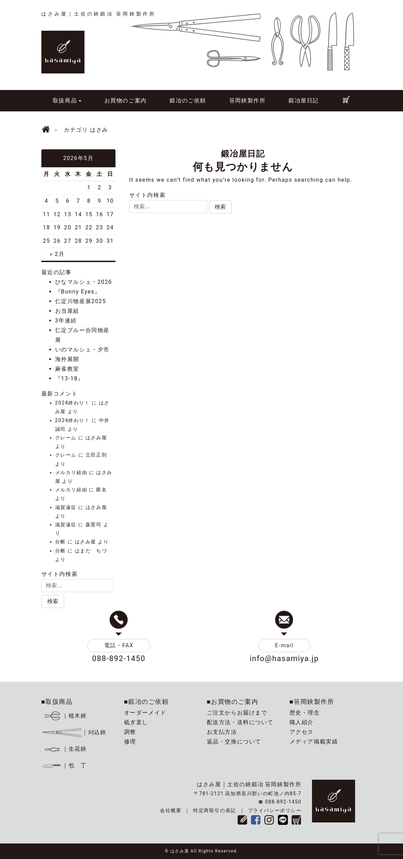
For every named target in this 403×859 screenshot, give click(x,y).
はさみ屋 (96, 438)
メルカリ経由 (71, 473)
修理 (130, 741)
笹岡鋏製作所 (247, 100)
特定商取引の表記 (214, 810)
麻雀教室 (67, 369)
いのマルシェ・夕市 (82, 349)
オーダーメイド (145, 712)
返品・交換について (234, 741)
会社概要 (170, 810)
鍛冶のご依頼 (188, 100)
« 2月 (57, 254)
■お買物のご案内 (233, 701)
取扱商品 (65, 100)
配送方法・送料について (240, 722)
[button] (220, 206)
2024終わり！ (72, 403)
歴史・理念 (305, 712)
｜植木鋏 (65, 715)
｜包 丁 (64, 765)
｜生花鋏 (65, 749)
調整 (130, 732)
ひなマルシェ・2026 (83, 282)
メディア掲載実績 (314, 741)
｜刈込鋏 (74, 732)
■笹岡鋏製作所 (312, 701)
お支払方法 (222, 732)
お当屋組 (67, 311)
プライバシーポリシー (275, 810)
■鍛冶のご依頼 (146, 701)
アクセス (302, 732)
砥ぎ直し (136, 722)
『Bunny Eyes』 (78, 291)
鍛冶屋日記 (304, 100)
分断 (60, 542)
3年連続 (66, 320)
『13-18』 (69, 378)
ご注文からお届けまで (237, 712)
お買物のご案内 (125, 100)
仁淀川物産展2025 (80, 301)
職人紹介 (302, 722)
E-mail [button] (284, 645)
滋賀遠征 (66, 507)
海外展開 (67, 359)
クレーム (66, 438)
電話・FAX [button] (119, 645)
